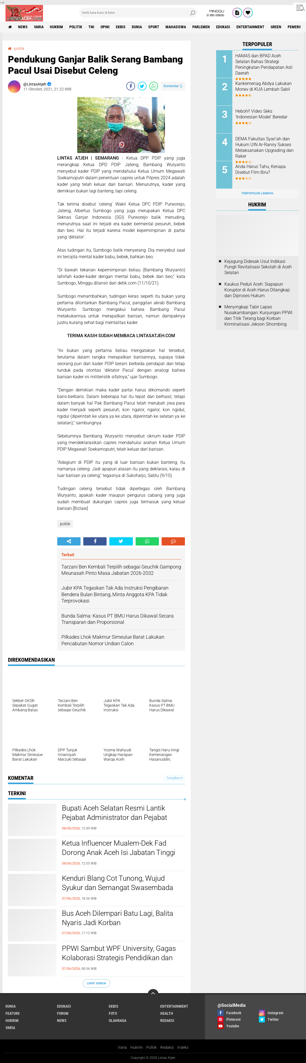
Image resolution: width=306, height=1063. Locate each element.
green (276, 27)
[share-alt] (69, 541)
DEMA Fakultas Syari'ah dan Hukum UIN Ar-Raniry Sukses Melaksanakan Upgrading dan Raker (264, 147)
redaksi (167, 1020)
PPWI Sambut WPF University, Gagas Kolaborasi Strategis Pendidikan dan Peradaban (119, 957)
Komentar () (173, 86)
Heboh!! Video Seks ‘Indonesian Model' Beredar (261, 114)
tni (91, 27)
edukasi (223, 27)
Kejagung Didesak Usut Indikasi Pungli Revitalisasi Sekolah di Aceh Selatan (258, 267)
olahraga (117, 1020)
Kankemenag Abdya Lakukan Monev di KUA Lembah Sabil (263, 86)
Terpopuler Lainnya (257, 193)
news (23, 27)
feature (12, 1013)
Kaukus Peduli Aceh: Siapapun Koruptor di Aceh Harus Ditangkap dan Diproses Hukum (257, 290)
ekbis (120, 27)
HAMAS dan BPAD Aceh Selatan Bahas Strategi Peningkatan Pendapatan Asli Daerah (264, 64)
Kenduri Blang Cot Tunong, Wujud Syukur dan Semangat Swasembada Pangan (117, 887)
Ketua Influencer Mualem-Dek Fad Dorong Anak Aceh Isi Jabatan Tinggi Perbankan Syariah (118, 852)
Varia (122, 1047)
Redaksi (167, 1047)
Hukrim (136, 1047)
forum (62, 1013)
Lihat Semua (96, 983)
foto (113, 1013)
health (166, 1013)
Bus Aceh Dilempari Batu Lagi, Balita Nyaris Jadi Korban (117, 918)
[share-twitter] (142, 86)
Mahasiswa (175, 27)
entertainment (250, 27)
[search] (138, 13)
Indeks (182, 1047)
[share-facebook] (130, 86)
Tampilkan (174, 778)
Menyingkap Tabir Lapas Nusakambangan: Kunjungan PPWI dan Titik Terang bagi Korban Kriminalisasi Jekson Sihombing (258, 315)
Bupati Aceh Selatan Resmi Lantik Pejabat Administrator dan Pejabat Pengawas (114, 817)
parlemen (201, 27)
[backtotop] (153, 994)
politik (75, 27)
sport (153, 27)
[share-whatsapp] (153, 86)
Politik (151, 1047)
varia (39, 27)
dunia (137, 27)
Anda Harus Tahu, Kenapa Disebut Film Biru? (260, 169)
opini (105, 27)
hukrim (56, 27)
